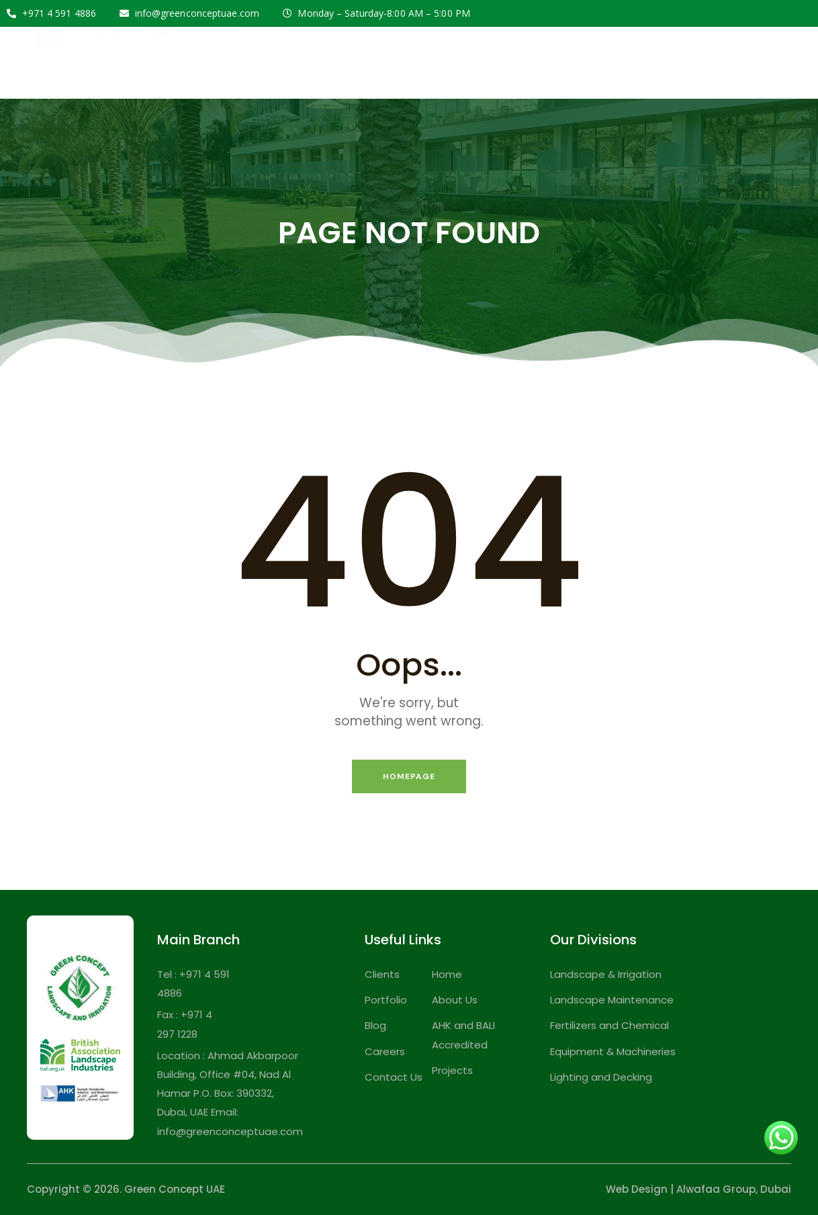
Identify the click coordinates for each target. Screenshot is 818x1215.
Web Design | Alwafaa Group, (682, 1189)
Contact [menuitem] (789, 53)
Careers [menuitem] (739, 53)
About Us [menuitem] (420, 53)
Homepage (409, 776)
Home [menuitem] (368, 53)
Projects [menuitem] (566, 53)
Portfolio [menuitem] (660, 53)
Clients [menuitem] (612, 53)
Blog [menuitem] (700, 53)
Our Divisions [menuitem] (498, 53)
